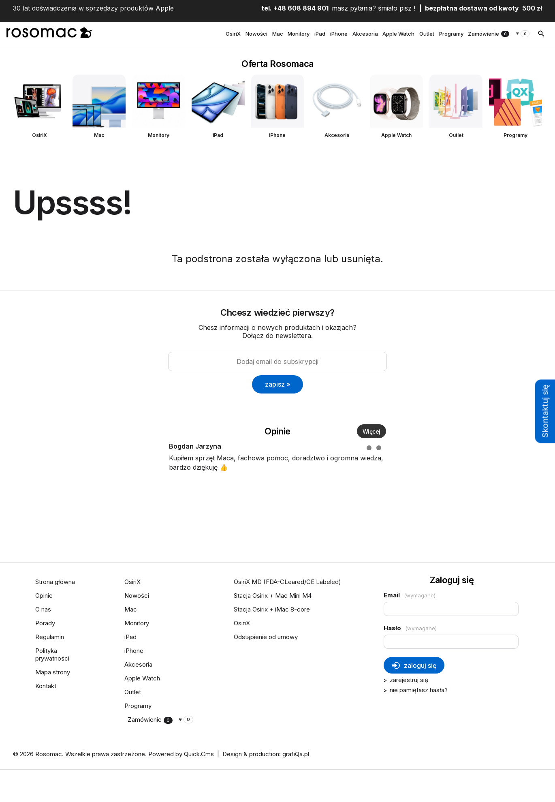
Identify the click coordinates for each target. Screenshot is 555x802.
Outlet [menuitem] (426, 33)
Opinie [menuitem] (44, 595)
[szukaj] (541, 33)
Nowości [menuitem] (256, 33)
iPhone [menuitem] (339, 33)
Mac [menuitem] (277, 33)
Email (409, 595)
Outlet (456, 135)
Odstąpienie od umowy (266, 637)
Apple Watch (396, 135)
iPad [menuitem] (319, 33)
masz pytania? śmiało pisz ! (373, 8)
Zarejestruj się (409, 680)
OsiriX (39, 135)
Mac (99, 135)
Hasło (410, 628)
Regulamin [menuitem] (49, 637)
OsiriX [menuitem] (233, 33)
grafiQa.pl (295, 754)
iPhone (277, 135)
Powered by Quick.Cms (181, 754)
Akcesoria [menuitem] (365, 33)
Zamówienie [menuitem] (488, 33)
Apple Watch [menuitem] (398, 33)
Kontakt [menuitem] (45, 686)
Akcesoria (336, 135)
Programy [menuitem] (451, 33)
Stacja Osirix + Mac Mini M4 (273, 595)
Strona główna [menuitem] (55, 582)
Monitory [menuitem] (299, 33)
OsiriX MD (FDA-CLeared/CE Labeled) (287, 582)
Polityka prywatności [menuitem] (52, 654)
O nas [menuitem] (43, 609)
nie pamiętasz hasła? (419, 690)
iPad (218, 135)
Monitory (158, 135)
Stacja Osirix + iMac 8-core (272, 609)
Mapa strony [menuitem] (52, 672)
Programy (515, 135)
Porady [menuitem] (45, 623)
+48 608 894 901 (301, 8)
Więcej (371, 431)
